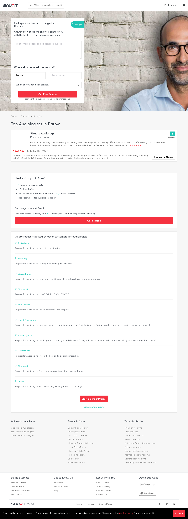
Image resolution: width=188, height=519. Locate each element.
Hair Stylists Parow (76, 431)
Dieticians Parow (76, 439)
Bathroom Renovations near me (140, 443)
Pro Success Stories (20, 490)
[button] (184, 5)
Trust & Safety (103, 486)
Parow (24, 116)
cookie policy (126, 513)
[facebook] (159, 504)
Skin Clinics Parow (76, 462)
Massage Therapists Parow (81, 443)
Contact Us (101, 494)
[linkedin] (174, 504)
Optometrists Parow (77, 435)
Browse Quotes (18, 482)
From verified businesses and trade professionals (47, 99)
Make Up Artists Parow (79, 451)
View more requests (94, 407)
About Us (58, 482)
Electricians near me (134, 435)
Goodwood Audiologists (22, 428)
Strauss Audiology (42, 133)
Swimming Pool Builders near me (140, 462)
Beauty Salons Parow (78, 428)
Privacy (90, 504)
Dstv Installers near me (135, 459)
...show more (135, 145)
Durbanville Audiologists (22, 435)
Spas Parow (73, 459)
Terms (79, 504)
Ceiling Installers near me (136, 451)
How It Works (102, 482)
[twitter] (166, 504)
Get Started (94, 220)
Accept (179, 513)
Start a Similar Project (94, 398)
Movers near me (132, 439)
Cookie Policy (105, 504)
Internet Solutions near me (137, 455)
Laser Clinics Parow (77, 447)
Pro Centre (16, 494)
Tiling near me (131, 431)
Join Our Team (61, 486)
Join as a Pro (17, 486)
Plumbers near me (133, 428)
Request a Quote (163, 156)
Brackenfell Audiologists (22, 431)
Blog (56, 490)
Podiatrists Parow (76, 455)
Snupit (14, 116)
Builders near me (133, 447)
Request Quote (103, 490)
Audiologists (36, 116)
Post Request (171, 5)
